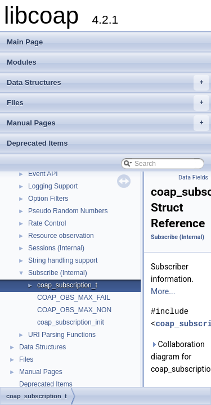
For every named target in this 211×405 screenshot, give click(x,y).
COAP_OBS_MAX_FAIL (73, 298)
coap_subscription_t (67, 285)
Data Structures (108, 83)
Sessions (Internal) (56, 248)
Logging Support (53, 186)
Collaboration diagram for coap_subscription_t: (178, 357)
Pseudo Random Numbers (67, 211)
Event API (43, 174)
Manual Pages (108, 123)
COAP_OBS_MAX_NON (74, 310)
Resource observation (61, 236)
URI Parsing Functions (62, 335)
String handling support (62, 260)
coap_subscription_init (70, 322)
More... (163, 291)
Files (108, 103)
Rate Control (47, 223)
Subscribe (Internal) (57, 273)
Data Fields (193, 177)
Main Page (25, 42)
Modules (22, 62)
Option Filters (48, 198)
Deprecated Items (37, 143)
